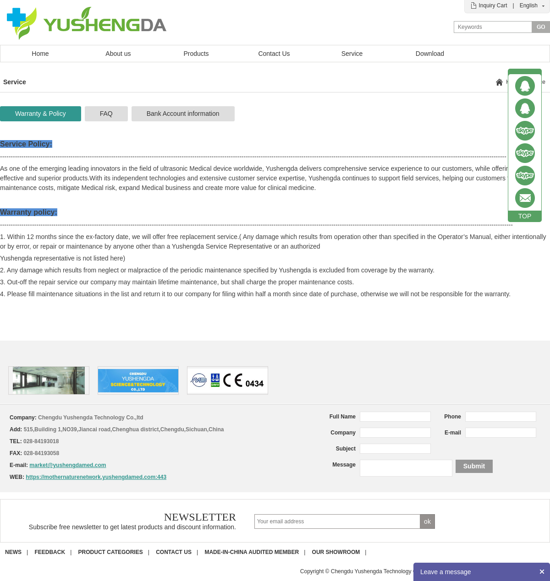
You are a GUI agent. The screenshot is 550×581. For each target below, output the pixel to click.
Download (430, 53)
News (13, 552)
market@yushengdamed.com (67, 465)
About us (118, 53)
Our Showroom (336, 552)
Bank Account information (183, 113)
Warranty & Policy (40, 113)
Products (196, 53)
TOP (525, 216)
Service (352, 53)
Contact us (174, 552)
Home (40, 53)
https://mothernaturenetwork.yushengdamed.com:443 (96, 477)
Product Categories (110, 552)
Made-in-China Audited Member (251, 552)
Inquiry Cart (492, 5)
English (529, 5)
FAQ (106, 113)
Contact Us (274, 53)
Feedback (49, 552)
